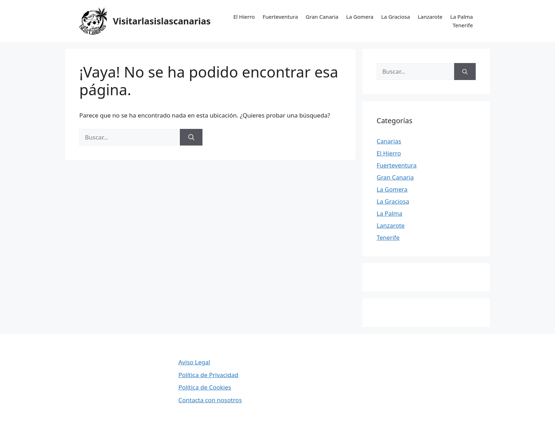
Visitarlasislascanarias (162, 21)
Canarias (389, 141)
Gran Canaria (322, 16)
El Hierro (244, 16)
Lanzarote (430, 16)
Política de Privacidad (208, 375)
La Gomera (359, 16)
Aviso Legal (194, 362)
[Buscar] (191, 137)
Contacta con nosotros (210, 400)
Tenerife (463, 25)
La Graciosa (395, 16)
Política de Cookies (204, 387)
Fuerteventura (280, 16)
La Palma (461, 16)
